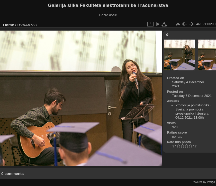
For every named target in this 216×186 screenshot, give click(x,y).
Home (8, 25)
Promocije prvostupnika (192, 105)
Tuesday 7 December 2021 (192, 96)
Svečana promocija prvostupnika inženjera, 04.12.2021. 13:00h (192, 113)
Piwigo (211, 181)
